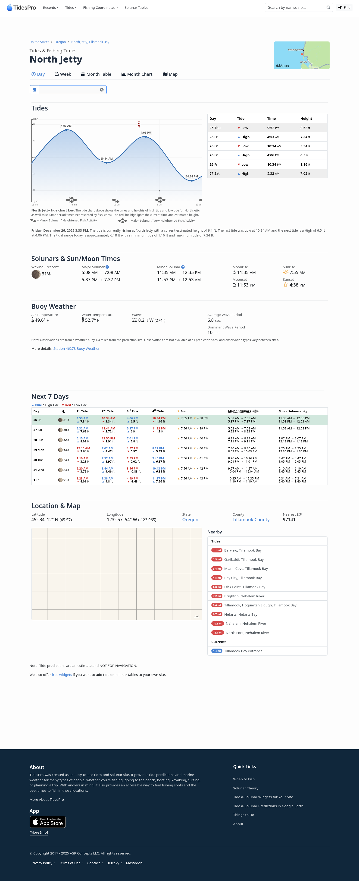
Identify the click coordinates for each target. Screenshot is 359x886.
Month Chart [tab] (137, 74)
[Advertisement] (179, 27)
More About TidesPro (47, 799)
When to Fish (244, 779)
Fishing (99, 7)
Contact (93, 863)
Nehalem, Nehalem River (238, 623)
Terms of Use (70, 863)
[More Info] (39, 832)
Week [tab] (63, 74)
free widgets (62, 674)
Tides (69, 7)
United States (39, 42)
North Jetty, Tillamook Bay (90, 42)
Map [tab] (170, 74)
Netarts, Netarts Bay (234, 614)
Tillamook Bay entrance (236, 651)
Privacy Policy (42, 863)
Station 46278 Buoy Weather (76, 348)
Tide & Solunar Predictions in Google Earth (268, 806)
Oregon (60, 42)
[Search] (294, 7)
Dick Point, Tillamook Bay (238, 586)
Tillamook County (251, 519)
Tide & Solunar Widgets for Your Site (263, 797)
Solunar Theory (246, 788)
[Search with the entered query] (328, 7)
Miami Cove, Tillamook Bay (239, 568)
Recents (49, 7)
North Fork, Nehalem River (240, 632)
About (238, 823)
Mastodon (134, 863)
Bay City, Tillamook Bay (236, 577)
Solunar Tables (136, 7)
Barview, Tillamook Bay (236, 550)
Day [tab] (38, 74)
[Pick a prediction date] (34, 89)
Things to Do (243, 814)
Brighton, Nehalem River (237, 596)
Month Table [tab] (96, 74)
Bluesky (113, 863)
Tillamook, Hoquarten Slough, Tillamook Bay (254, 605)
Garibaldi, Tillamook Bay (237, 559)
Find (344, 7)
